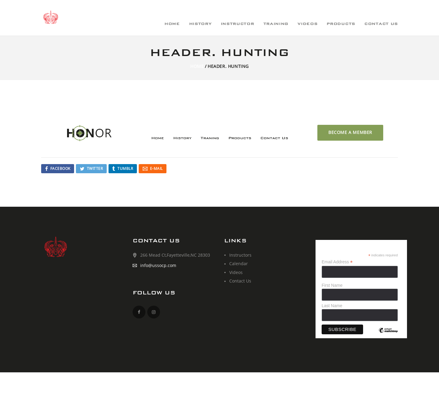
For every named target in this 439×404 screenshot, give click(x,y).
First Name (332, 285)
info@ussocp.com (158, 265)
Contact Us (240, 281)
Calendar (238, 263)
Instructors (240, 255)
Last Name (332, 305)
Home (197, 66)
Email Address (337, 262)
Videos (236, 272)
